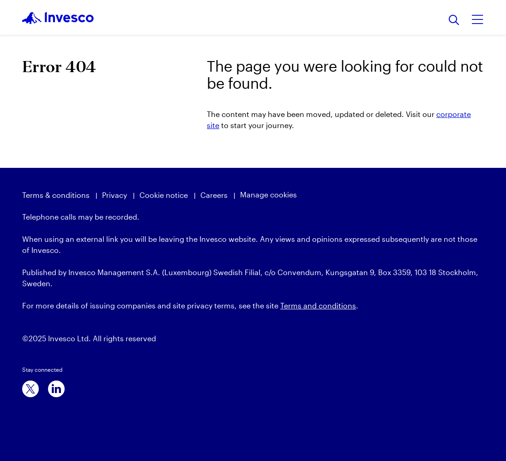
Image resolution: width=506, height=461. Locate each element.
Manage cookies (268, 194)
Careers (214, 195)
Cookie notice (163, 195)
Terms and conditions (318, 305)
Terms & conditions (56, 195)
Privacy (114, 195)
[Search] (454, 20)
